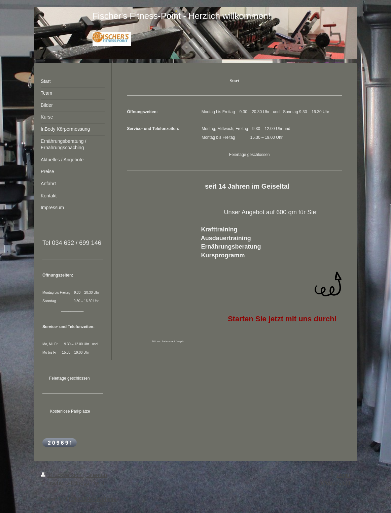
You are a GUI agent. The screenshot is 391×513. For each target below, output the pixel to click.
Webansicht (335, 483)
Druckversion (62, 475)
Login (343, 475)
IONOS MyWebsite (93, 499)
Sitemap (96, 475)
